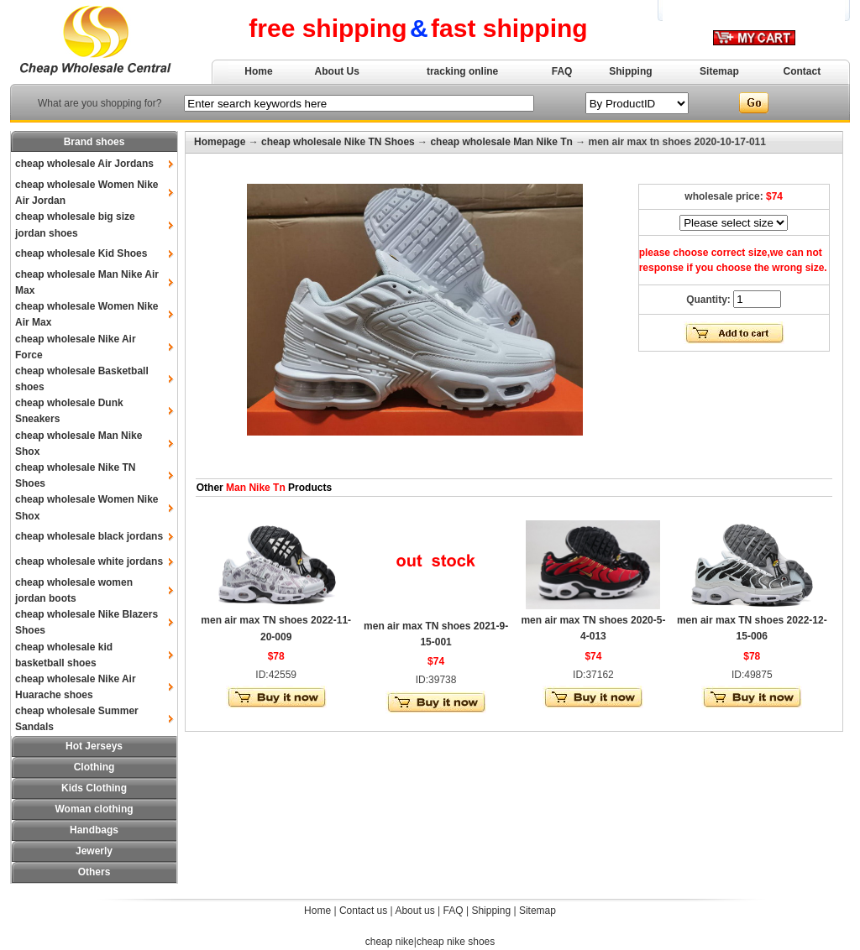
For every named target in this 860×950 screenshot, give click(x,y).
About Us (337, 71)
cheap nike (389, 941)
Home (258, 71)
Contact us (363, 910)
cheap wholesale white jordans (89, 561)
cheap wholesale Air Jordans (84, 164)
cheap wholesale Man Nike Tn (501, 142)
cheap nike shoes (456, 941)
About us (414, 910)
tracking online (462, 71)
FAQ (562, 71)
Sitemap (719, 71)
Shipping (630, 71)
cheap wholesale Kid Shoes (81, 253)
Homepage (219, 142)
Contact (802, 71)
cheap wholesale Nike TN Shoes (338, 142)
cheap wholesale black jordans (89, 536)
